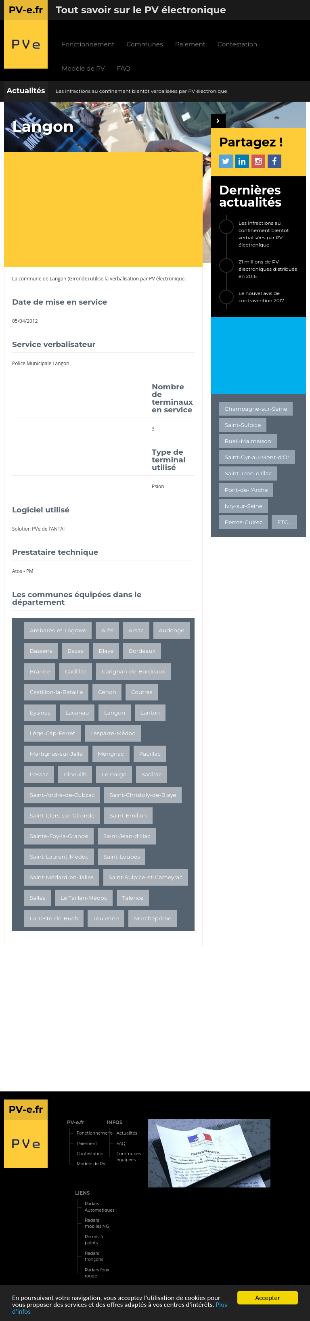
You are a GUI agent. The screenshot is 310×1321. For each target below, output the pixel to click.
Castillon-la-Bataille (56, 692)
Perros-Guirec (244, 522)
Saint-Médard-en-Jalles (62, 877)
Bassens (41, 651)
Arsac (136, 630)
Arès (107, 630)
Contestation (238, 44)
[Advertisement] (107, 210)
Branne (40, 671)
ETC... (284, 522)
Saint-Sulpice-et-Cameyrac (145, 877)
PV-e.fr (75, 1122)
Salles (38, 898)
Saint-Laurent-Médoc (59, 856)
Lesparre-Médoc (112, 733)
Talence (133, 898)
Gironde (78, 278)
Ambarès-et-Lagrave (58, 630)
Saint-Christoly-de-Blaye (143, 795)
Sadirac (151, 774)
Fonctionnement (88, 44)
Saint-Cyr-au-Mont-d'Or (257, 457)
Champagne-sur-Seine (256, 408)
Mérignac (111, 753)
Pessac (39, 774)
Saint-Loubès (122, 856)
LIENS (82, 1193)
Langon (58, 278)
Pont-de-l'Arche (246, 490)
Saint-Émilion (128, 815)
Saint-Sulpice (243, 425)
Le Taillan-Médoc (84, 898)
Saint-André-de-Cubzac (62, 795)
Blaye (105, 651)
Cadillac (76, 671)
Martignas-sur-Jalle (56, 753)
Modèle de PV (83, 68)
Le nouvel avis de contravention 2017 (261, 296)
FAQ (123, 68)
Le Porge (114, 774)
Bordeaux (142, 651)
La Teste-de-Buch (54, 918)
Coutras (141, 692)
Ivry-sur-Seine (243, 506)
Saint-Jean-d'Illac (127, 836)
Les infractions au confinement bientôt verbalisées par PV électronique (141, 91)
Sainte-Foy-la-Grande (59, 836)
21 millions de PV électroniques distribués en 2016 (268, 269)
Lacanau (77, 712)
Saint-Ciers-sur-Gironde (62, 815)
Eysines (40, 712)
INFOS (115, 1122)
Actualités (25, 90)
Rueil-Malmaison (248, 441)
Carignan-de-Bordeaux (133, 671)
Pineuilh (75, 774)
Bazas (75, 651)
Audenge (171, 630)
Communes (144, 44)
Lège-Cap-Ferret (52, 733)
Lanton (150, 712)
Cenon (107, 692)
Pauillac (150, 753)
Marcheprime (153, 918)
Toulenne (106, 918)
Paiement (190, 44)
